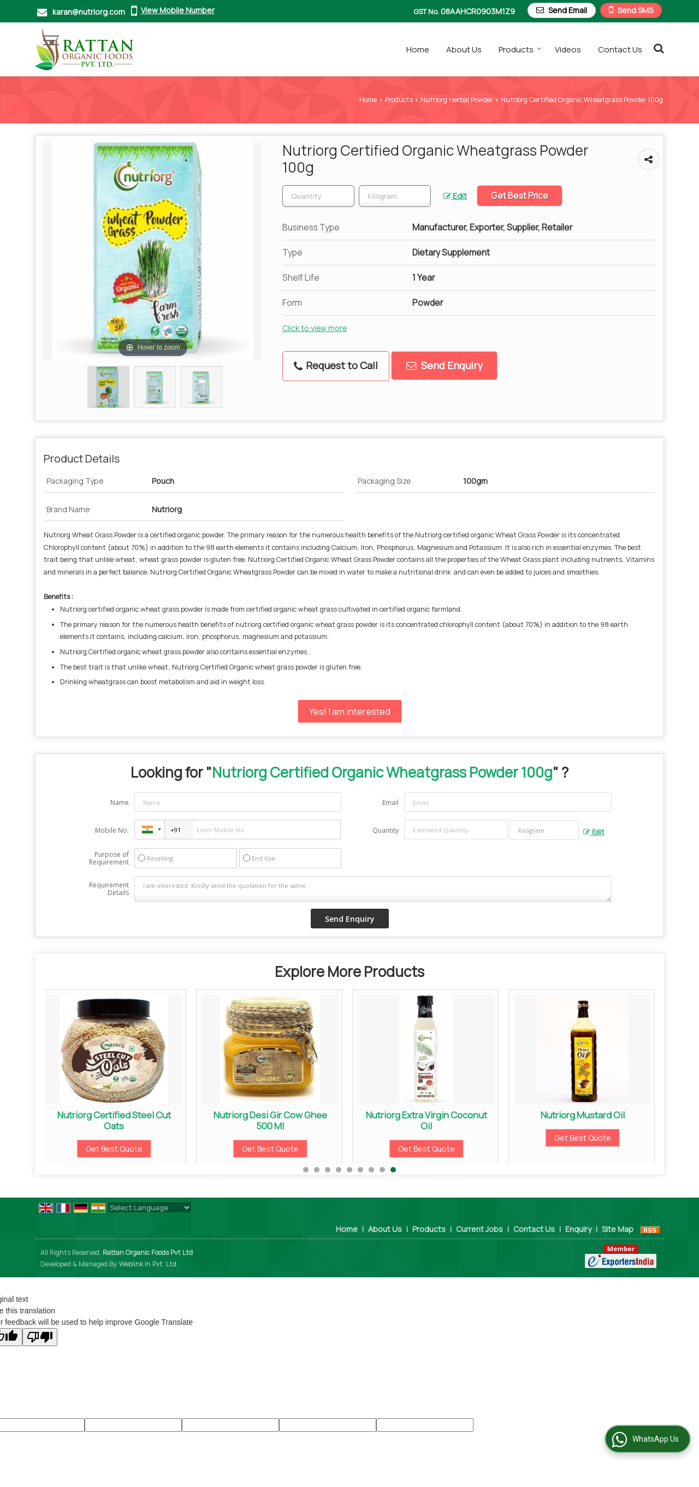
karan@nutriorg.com (88, 12)
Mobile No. (112, 830)
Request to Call (336, 365)
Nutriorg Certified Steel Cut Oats (114, 1120)
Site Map (617, 1229)
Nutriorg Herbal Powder (456, 99)
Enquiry (578, 1229)
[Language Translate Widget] (149, 1207)
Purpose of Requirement (109, 858)
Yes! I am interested (349, 711)
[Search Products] (657, 48)
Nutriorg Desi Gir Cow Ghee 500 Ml (271, 1120)
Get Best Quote (114, 1149)
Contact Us (620, 49)
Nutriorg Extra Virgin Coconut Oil (427, 1120)
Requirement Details (109, 889)
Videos (568, 49)
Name (119, 802)
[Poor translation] (39, 1337)
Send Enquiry (444, 365)
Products (520, 49)
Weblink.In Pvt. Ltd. (148, 1264)
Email (390, 802)
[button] (178, 10)
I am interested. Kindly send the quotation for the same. (373, 889)
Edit (455, 196)
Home (417, 49)
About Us (464, 49)
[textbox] (395, 196)
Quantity (385, 830)
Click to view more (314, 328)
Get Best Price (519, 196)
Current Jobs (479, 1229)
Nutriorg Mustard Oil (583, 1115)
